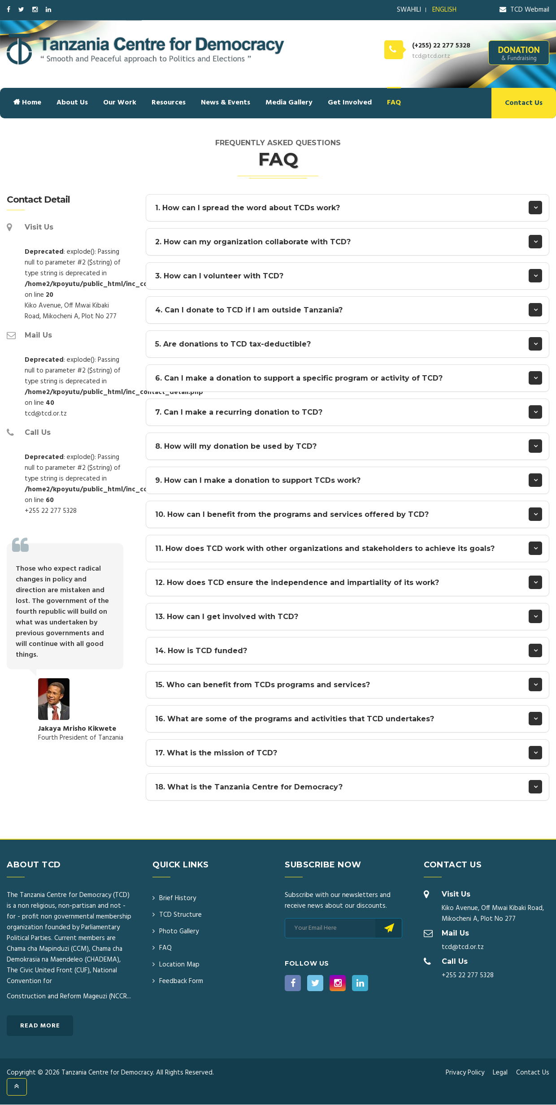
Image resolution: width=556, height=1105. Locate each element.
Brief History (177, 898)
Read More (40, 1026)
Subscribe (388, 928)
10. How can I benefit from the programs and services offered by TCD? (292, 514)
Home (27, 102)
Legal (500, 1072)
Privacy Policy (465, 1072)
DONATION (519, 53)
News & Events (225, 102)
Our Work (119, 102)
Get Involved (350, 102)
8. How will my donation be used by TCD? (236, 446)
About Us (72, 102)
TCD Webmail (524, 9)
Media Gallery (289, 102)
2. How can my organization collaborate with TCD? (253, 242)
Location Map (179, 964)
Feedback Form (181, 981)
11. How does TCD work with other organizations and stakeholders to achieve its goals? (325, 548)
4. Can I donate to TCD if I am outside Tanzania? (249, 310)
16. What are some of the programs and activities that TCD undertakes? (294, 719)
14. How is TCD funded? (201, 650)
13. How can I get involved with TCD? (226, 616)
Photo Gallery (179, 931)
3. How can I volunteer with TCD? (219, 276)
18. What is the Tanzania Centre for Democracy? (249, 787)
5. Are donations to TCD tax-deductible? (233, 344)
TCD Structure (180, 915)
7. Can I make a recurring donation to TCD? (238, 412)
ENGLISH (444, 9)
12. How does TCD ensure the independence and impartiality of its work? (297, 582)
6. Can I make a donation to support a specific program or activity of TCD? (299, 378)
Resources (169, 102)
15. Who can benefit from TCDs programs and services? (262, 684)
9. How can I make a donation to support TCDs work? (258, 480)
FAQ (394, 102)
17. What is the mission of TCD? (216, 753)
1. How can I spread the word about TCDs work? (247, 208)
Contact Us (524, 103)
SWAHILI (409, 9)
